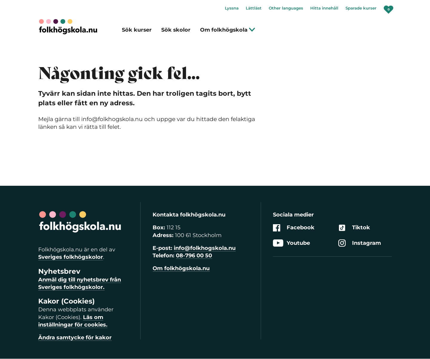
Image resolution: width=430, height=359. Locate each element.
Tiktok (354, 228)
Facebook (293, 228)
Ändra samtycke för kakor (75, 337)
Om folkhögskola (227, 30)
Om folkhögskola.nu (181, 268)
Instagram (359, 243)
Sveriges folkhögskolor (70, 257)
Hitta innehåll (324, 8)
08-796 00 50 (194, 255)
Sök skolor (176, 30)
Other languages (286, 8)
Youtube (291, 243)
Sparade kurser (361, 8)
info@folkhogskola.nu (205, 248)
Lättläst (254, 8)
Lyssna (232, 8)
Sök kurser (137, 30)
